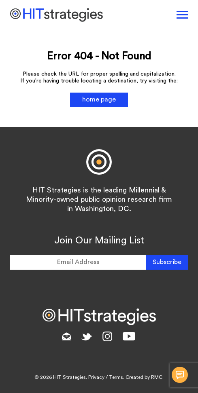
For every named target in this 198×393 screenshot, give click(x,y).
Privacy (96, 377)
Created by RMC (144, 377)
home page (99, 99)
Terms (116, 377)
